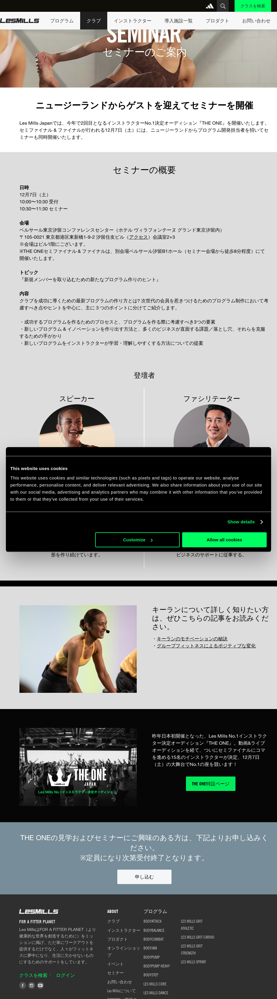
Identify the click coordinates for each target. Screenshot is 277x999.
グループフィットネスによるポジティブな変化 (206, 645)
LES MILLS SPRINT (193, 961)
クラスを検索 (252, 5)
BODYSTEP (151, 974)
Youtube (40, 985)
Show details (241, 521)
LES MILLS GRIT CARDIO (197, 936)
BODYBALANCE (154, 930)
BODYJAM (150, 947)
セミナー (115, 972)
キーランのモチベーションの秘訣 (192, 638)
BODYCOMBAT (154, 939)
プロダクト (117, 939)
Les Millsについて (121, 990)
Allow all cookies (224, 539)
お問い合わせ (119, 981)
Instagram (31, 985)
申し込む (144, 877)
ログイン (65, 975)
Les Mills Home (19, 20)
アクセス (138, 237)
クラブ (113, 921)
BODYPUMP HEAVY (157, 965)
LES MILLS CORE (155, 983)
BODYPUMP (152, 957)
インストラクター (123, 930)
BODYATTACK (152, 921)
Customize (138, 539)
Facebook (22, 985)
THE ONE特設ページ (211, 784)
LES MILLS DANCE (156, 992)
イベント (115, 963)
